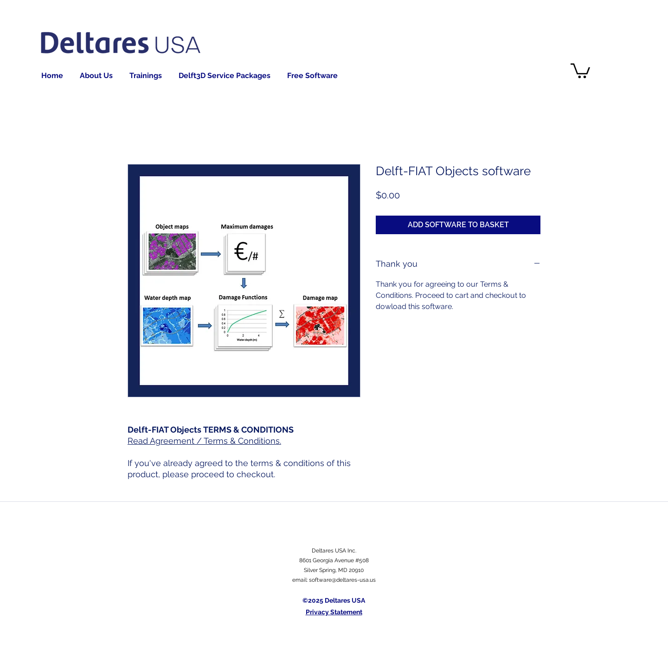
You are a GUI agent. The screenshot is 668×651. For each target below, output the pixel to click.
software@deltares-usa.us (342, 580)
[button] (580, 70)
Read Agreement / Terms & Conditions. (204, 441)
